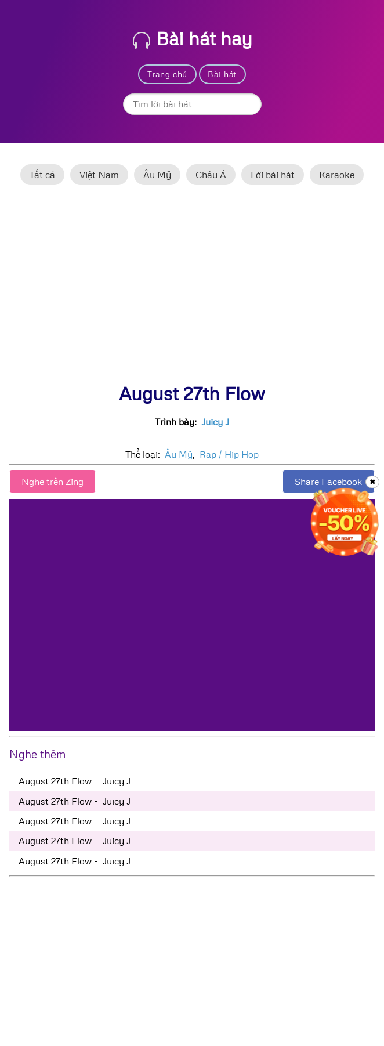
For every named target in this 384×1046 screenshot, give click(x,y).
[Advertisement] (192, 289)
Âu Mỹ (157, 174)
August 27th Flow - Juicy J (75, 781)
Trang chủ (167, 74)
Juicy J (215, 422)
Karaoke (336, 174)
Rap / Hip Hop (229, 454)
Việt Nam (99, 174)
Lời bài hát (273, 174)
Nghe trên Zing (52, 481)
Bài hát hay (192, 38)
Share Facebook (329, 481)
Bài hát (222, 74)
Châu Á (210, 174)
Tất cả (42, 174)
